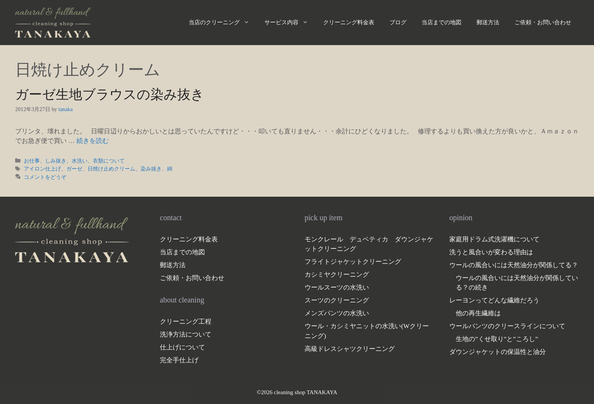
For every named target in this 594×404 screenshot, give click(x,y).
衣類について (109, 161)
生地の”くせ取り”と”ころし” (497, 339)
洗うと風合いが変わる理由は (491, 252)
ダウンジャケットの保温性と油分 (497, 351)
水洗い (80, 161)
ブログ (397, 22)
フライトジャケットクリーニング (353, 261)
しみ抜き (55, 161)
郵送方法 (488, 22)
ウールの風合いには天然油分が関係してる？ (513, 265)
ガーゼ (74, 169)
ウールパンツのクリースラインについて (507, 326)
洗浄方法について (185, 334)
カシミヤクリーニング (337, 274)
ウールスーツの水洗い (337, 287)
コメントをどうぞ (45, 177)
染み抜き (151, 169)
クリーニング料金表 (348, 22)
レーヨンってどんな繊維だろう (494, 300)
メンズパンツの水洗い (337, 313)
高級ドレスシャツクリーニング (350, 348)
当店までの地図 (441, 22)
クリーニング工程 (185, 321)
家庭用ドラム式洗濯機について (494, 239)
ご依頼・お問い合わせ (542, 22)
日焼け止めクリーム (111, 169)
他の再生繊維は (478, 313)
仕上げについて (182, 347)
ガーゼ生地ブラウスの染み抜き (109, 94)
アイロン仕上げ (42, 169)
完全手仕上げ (179, 360)
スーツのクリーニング (337, 300)
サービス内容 (290, 22)
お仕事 (32, 161)
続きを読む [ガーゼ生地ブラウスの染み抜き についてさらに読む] (93, 140)
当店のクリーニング (223, 22)
